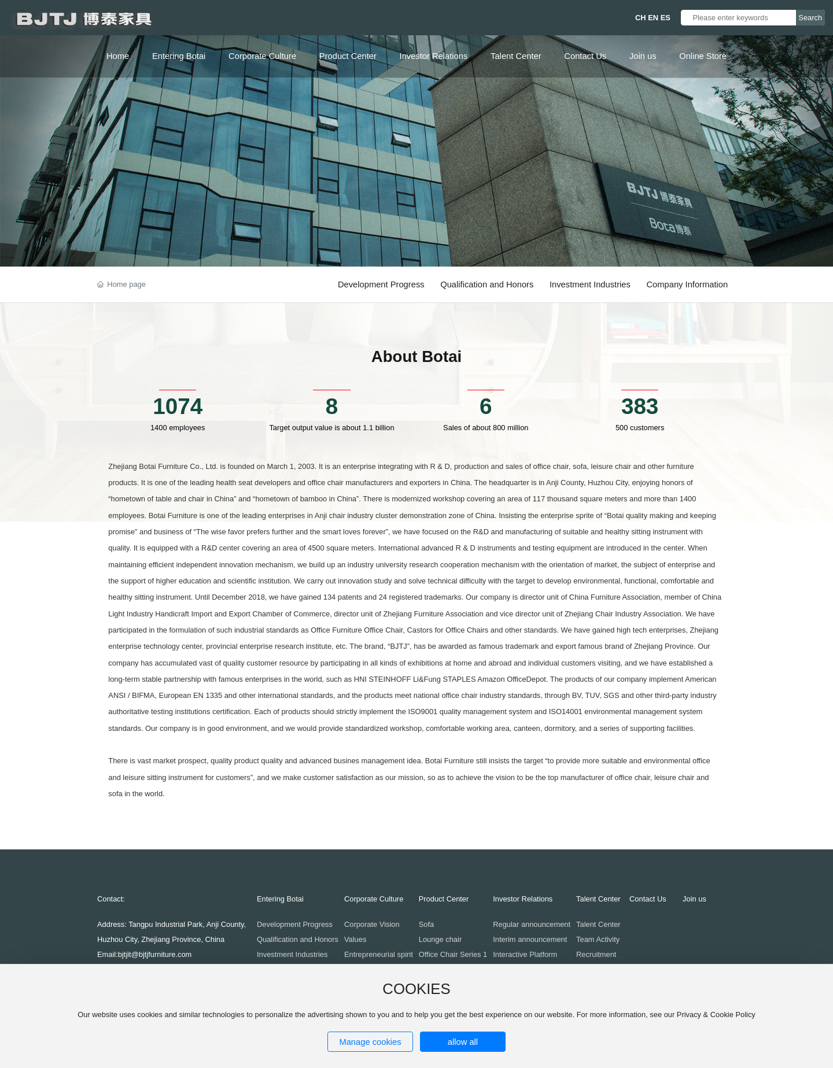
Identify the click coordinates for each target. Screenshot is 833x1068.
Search (810, 17)
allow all (463, 1042)
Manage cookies (370, 1042)
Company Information (687, 284)
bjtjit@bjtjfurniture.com (155, 954)
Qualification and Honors (486, 284)
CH (640, 17)
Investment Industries (590, 284)
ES (665, 17)
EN (653, 17)
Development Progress (381, 284)
